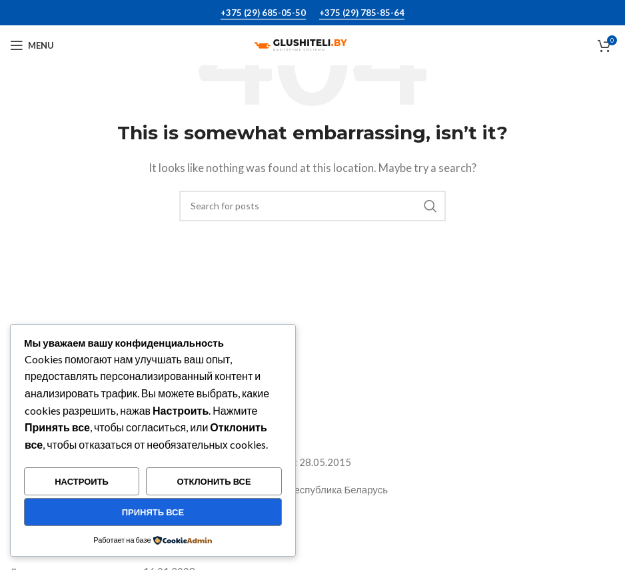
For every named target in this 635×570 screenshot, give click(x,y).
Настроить (82, 481)
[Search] (312, 206)
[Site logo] (312, 44)
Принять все (153, 512)
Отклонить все (214, 481)
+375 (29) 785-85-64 (361, 13)
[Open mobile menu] (32, 45)
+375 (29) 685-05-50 (263, 13)
